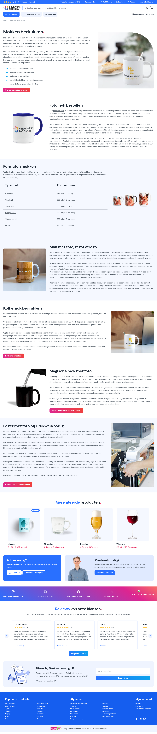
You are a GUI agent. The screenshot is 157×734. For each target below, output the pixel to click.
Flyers (7, 708)
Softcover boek (10, 706)
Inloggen (138, 703)
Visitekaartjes (41, 706)
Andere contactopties (33, 573)
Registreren (139, 706)
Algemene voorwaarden (78, 703)
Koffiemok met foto (13, 356)
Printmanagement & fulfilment (140, 2)
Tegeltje (7, 714)
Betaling (105, 703)
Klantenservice (138, 14)
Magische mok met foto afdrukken (66, 410)
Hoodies (40, 716)
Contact (73, 706)
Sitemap (105, 706)
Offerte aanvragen (104, 573)
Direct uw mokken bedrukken (17, 485)
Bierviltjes (40, 714)
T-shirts (7, 716)
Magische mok (11, 219)
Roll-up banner (10, 703)
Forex (39, 719)
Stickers (40, 708)
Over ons (150, 14)
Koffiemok (9, 193)
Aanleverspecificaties (109, 714)
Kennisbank (74, 711)
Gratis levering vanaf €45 (68, 2)
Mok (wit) (9, 200)
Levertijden (74, 714)
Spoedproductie (89, 2)
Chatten (14, 572)
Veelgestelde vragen (77, 719)
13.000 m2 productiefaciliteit (112, 2)
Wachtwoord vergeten (143, 708)
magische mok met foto (63, 376)
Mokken (40, 711)
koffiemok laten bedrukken (80, 333)
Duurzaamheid (75, 708)
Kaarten (7, 711)
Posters (7, 719)
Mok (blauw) (10, 213)
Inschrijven (123, 678)
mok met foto (58, 111)
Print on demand (107, 716)
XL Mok (8, 225)
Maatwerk (105, 711)
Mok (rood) (10, 206)
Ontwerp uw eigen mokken (16, 90)
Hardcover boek (42, 703)
